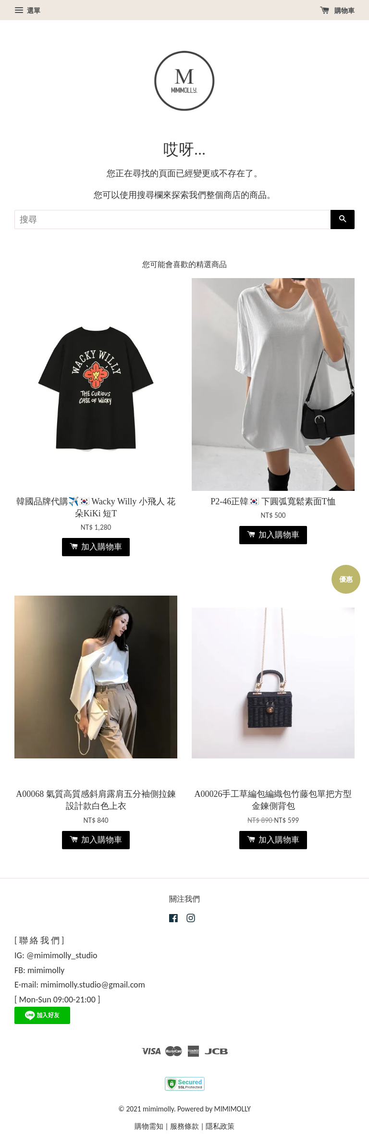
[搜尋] (172, 219)
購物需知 (149, 1126)
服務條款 (184, 1126)
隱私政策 (220, 1126)
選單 (27, 10)
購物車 (337, 10)
